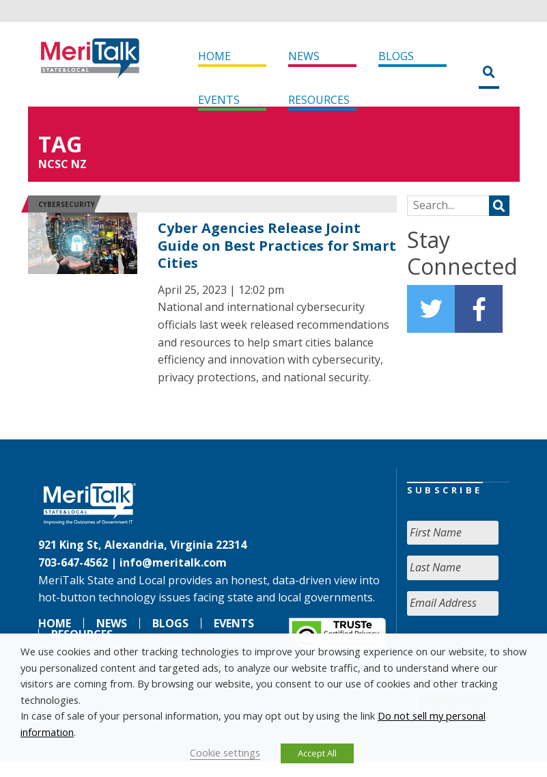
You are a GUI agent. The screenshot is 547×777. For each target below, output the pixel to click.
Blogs (396, 56)
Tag (60, 144)
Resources (319, 99)
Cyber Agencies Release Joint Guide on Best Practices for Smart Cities (277, 245)
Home (214, 56)
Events (219, 99)
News (304, 56)
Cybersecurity (66, 204)
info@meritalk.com (173, 562)
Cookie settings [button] (225, 752)
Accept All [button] (317, 753)
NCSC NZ (62, 164)
